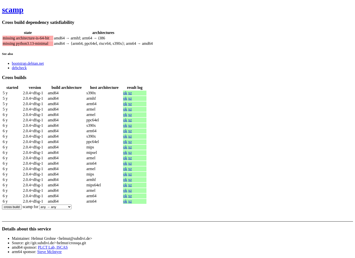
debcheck (19, 68)
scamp (12, 9)
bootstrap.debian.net (28, 63)
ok (125, 93)
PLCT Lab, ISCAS (53, 247)
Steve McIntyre (49, 252)
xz (130, 93)
